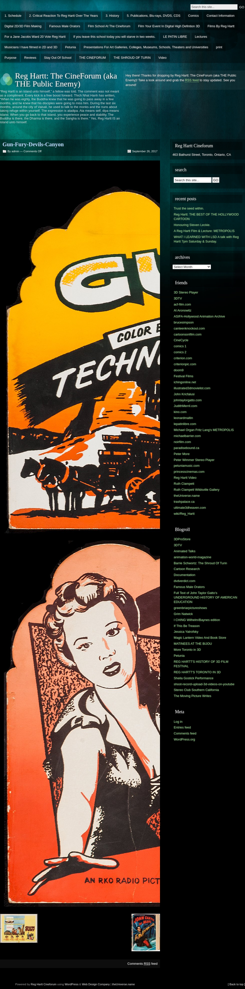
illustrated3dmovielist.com (192, 388)
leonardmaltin (183, 418)
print (219, 47)
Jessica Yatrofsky (186, 632)
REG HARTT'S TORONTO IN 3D (197, 672)
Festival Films (183, 376)
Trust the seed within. (189, 208)
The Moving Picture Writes (192, 696)
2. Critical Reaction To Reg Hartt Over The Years (63, 16)
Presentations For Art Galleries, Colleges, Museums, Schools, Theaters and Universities (146, 47)
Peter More (182, 454)
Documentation (184, 575)
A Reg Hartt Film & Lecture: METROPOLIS (204, 231)
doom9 (179, 370)
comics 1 (180, 346)
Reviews (30, 58)
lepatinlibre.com (185, 424)
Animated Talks (185, 551)
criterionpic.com (185, 364)
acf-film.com (182, 304)
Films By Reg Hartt (221, 26)
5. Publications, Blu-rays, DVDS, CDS (153, 16)
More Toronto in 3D (187, 650)
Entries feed (182, 727)
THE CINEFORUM (92, 58)
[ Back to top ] (236, 984)
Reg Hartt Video (185, 478)
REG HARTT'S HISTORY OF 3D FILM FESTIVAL (201, 664)
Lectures (201, 36)
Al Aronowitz (182, 310)
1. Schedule (13, 16)
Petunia (70, 47)
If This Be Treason (187, 626)
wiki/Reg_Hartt (184, 514)
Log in (178, 722)
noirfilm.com (182, 442)
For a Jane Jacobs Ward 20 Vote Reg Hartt (35, 36)
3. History (112, 16)
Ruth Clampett (184, 484)
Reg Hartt (37, 984)
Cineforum (50, 984)
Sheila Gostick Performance (194, 678)
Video (162, 58)
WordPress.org (184, 739)
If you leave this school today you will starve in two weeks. (114, 36)
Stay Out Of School (58, 58)
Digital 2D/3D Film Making (23, 26)
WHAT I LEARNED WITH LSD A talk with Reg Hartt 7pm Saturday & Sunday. (206, 239)
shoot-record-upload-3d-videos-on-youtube (204, 684)
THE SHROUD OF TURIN (132, 58)
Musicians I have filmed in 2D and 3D (30, 47)
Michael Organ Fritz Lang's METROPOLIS (204, 430)
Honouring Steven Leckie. (192, 225)
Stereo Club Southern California (196, 690)
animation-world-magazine (192, 557)
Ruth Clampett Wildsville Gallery (197, 490)
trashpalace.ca (184, 502)
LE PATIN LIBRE (175, 36)
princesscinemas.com (189, 472)
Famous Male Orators (64, 26)
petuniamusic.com (187, 466)
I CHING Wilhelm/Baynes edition (197, 620)
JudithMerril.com (185, 406)
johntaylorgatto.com (188, 400)
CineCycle (181, 340)
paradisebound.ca (186, 448)
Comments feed (143, 964)
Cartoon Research (187, 569)
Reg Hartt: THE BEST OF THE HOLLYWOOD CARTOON (206, 216)
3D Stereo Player (186, 292)
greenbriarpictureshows (190, 608)
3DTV (178, 298)
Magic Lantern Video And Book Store (200, 638)
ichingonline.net (185, 382)
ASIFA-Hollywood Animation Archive (199, 316)
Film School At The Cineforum (109, 26)
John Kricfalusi (184, 394)
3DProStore (182, 539)
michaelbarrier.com (187, 436)
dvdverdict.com (184, 581)
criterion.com (183, 358)
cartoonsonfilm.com (188, 334)
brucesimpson (184, 322)
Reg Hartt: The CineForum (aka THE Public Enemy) (66, 79)
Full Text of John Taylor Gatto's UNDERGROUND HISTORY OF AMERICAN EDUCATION (205, 597)
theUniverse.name (187, 496)
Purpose (10, 58)
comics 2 (180, 352)
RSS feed (192, 80)
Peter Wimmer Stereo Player (194, 460)
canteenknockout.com (189, 328)
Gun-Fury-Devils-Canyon (33, 144)
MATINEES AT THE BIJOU (193, 644)
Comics (193, 16)
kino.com (180, 412)
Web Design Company (96, 984)
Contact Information (220, 16)
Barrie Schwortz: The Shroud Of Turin (200, 563)
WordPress (71, 984)
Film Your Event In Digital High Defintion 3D (169, 26)
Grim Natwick (183, 614)
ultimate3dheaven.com (190, 508)
